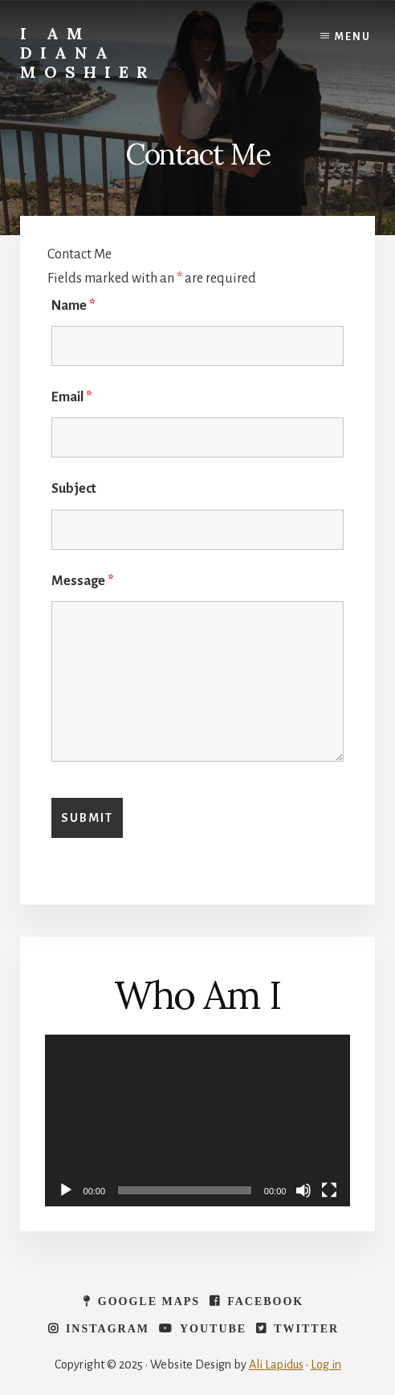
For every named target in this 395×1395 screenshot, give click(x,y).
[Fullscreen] (329, 1190)
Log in (326, 1364)
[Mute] (303, 1190)
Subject (73, 489)
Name (73, 306)
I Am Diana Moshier (88, 52)
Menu (353, 37)
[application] (198, 1120)
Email (71, 397)
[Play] (66, 1190)
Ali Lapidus (276, 1364)
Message (82, 581)
